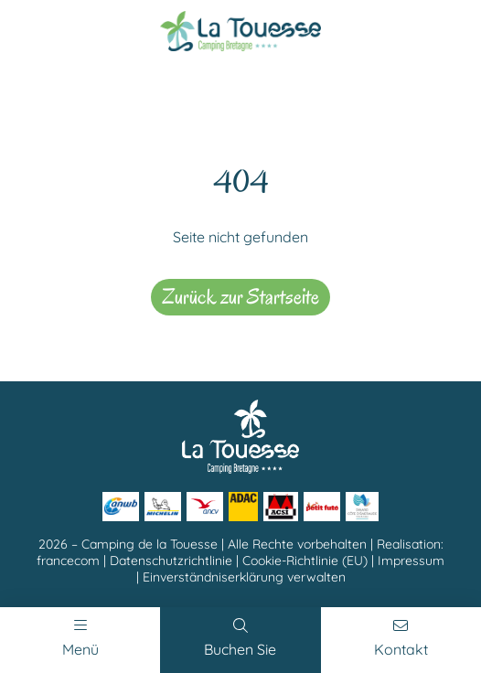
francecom (68, 560)
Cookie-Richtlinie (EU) (305, 560)
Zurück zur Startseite (240, 297)
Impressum (411, 560)
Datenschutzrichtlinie (171, 560)
